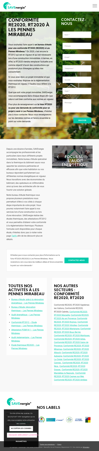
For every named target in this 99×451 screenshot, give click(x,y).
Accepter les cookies (21, 428)
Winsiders (86, 447)
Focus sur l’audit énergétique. (75, 161)
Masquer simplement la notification (23, 435)
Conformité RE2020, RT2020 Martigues (71, 335)
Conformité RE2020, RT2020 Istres (69, 339)
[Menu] (93, 6)
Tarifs (14, 236)
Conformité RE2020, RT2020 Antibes (70, 380)
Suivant (87, 157)
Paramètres (21, 441)
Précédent (58, 157)
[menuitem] (47, 444)
